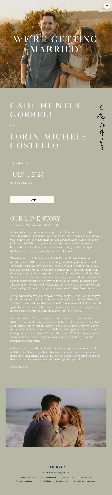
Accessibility (78, 481)
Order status (51, 477)
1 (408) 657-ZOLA (84, 477)
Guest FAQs (38, 477)
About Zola (25, 477)
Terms (93, 481)
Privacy (87, 481)
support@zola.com (67, 477)
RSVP (32, 199)
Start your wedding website (26, 481)
